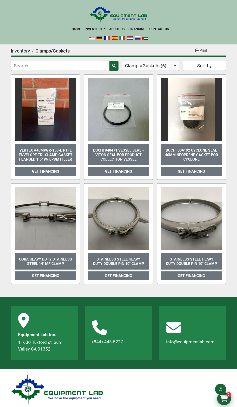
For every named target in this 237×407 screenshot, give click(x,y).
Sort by (204, 65)
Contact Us (159, 29)
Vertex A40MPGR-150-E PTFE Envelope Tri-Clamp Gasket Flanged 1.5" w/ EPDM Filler (45, 154)
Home (76, 29)
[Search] (60, 66)
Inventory (94, 29)
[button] (95, 29)
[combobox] (150, 66)
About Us (117, 29)
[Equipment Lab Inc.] (57, 389)
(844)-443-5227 (107, 342)
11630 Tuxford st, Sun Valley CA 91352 (39, 346)
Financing (137, 29)
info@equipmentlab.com (190, 342)
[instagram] (220, 389)
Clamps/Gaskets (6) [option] (145, 65)
